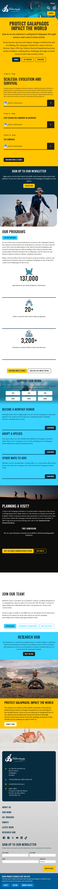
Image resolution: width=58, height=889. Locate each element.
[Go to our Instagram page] (8, 837)
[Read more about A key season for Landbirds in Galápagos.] (50, 124)
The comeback (9, 139)
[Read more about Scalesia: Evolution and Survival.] (50, 103)
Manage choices (27, 885)
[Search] (48, 7)
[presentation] (16, 868)
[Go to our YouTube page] (16, 837)
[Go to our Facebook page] (3, 837)
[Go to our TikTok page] (25, 837)
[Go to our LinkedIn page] (21, 837)
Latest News (8, 827)
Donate (51, 13)
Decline (15, 885)
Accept (6, 885)
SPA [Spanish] (52, 3)
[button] (54, 7)
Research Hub (9, 832)
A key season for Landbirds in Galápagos (20, 118)
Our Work (6, 812)
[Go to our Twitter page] (12, 837)
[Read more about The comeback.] (50, 146)
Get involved (8, 817)
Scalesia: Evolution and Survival (22, 81)
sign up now (49, 868)
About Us (6, 807)
